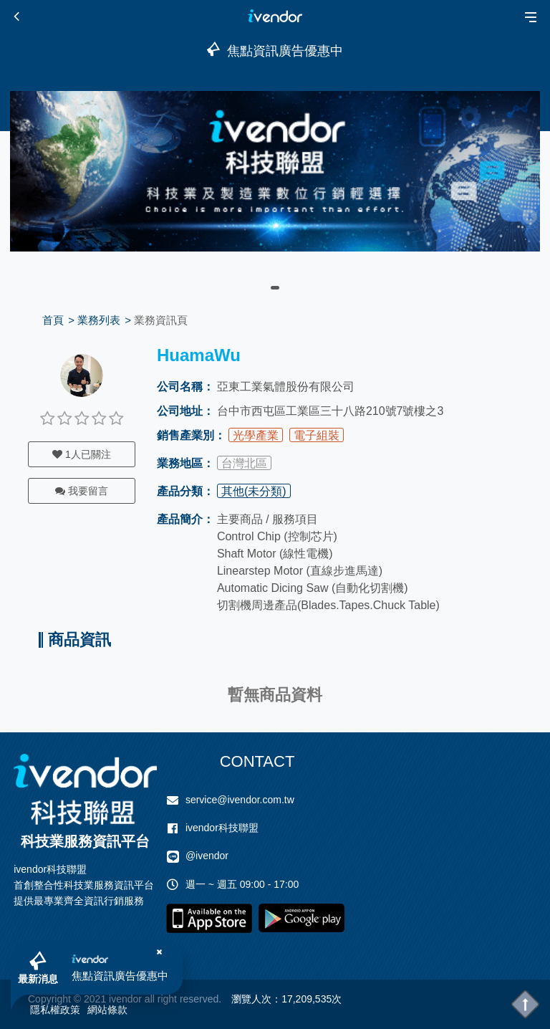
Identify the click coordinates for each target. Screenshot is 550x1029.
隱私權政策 (55, 1010)
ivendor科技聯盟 (222, 827)
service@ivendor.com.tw (239, 799)
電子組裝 (316, 435)
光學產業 (256, 435)
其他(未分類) (253, 491)
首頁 (53, 320)
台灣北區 (244, 463)
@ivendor (206, 855)
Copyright (49, 999)
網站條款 (107, 1010)
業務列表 (98, 320)
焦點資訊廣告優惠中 (120, 975)
